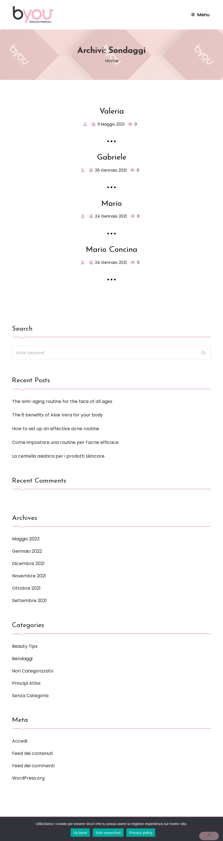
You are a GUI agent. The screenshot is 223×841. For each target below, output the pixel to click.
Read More (112, 141)
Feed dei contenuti (32, 753)
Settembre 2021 (29, 600)
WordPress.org (28, 778)
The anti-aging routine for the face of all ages (62, 401)
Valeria (111, 112)
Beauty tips (25, 646)
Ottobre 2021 (26, 588)
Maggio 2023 (26, 539)
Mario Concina (111, 250)
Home (111, 60)
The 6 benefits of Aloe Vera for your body (57, 415)
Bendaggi (22, 658)
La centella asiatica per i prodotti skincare (58, 456)
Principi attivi (26, 683)
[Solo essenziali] (209, 836)
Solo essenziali (108, 833)
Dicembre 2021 (28, 563)
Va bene (80, 833)
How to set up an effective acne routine (55, 428)
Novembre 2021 (29, 576)
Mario (111, 204)
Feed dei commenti (33, 765)
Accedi (19, 741)
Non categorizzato (32, 671)
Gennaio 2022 (27, 551)
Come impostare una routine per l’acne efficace (65, 442)
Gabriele (111, 158)
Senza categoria (30, 695)
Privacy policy (140, 833)
